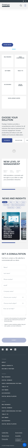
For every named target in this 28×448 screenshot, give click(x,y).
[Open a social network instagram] (3, 349)
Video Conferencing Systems (11, 383)
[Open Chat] (25, 445)
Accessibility (18, 436)
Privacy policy (5, 439)
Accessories (6, 393)
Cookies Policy (5, 432)
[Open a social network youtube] (11, 349)
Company (4, 359)
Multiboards (6, 377)
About (4, 362)
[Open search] (21, 5)
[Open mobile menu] (25, 5)
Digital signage (7, 380)
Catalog (3, 401)
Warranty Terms (5, 436)
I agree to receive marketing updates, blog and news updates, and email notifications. (13, 325)
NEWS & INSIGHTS (7, 365)
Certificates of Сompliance (18, 439)
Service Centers (18, 432)
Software (5, 389)
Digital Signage (7, 407)
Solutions (4, 373)
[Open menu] (25, 1)
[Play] (14, 151)
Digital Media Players (9, 396)
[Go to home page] (6, 5)
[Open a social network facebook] (7, 349)
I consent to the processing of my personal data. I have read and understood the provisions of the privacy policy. (14, 319)
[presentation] (14, 333)
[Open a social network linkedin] (15, 349)
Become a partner (8, 368)
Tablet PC (5, 386)
